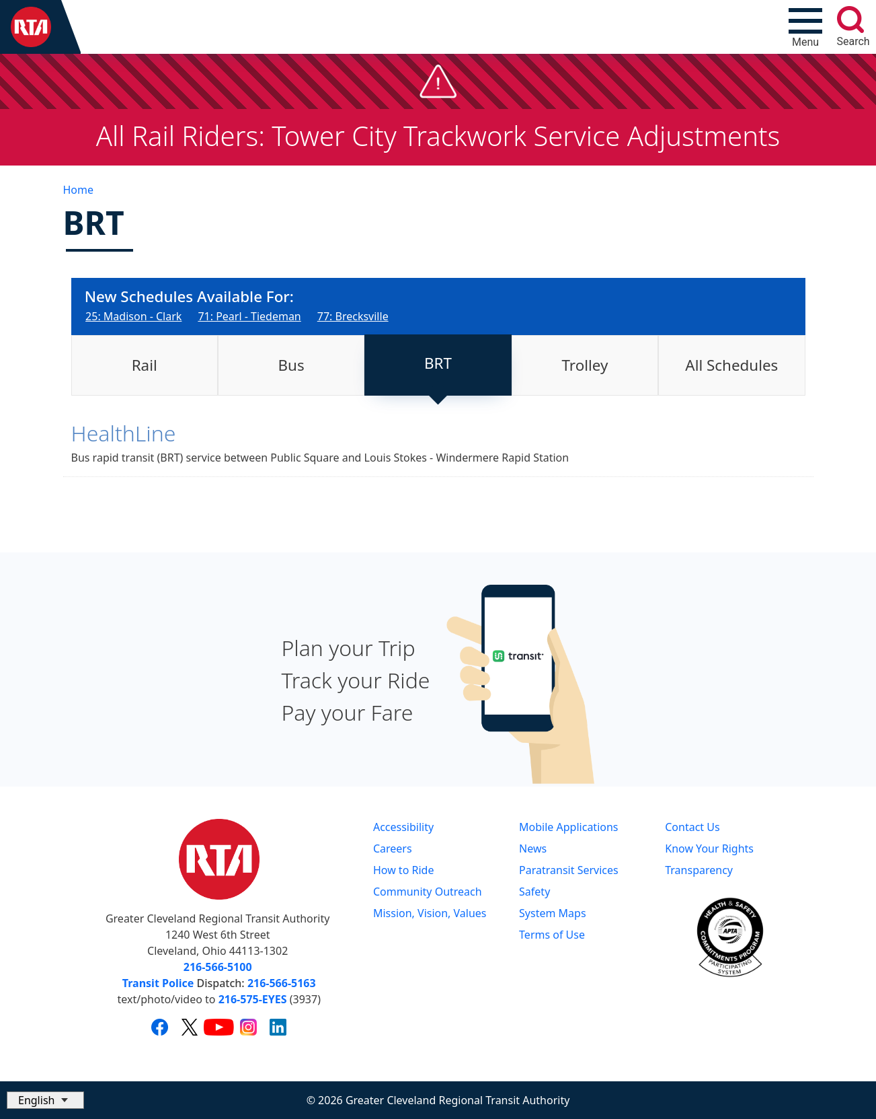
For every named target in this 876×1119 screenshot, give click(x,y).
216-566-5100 (218, 967)
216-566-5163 (281, 983)
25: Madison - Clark (133, 316)
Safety (534, 891)
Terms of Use (552, 934)
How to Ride (403, 870)
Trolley (585, 365)
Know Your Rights (709, 848)
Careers (392, 848)
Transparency (699, 870)
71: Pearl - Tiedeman (249, 316)
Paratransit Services (569, 870)
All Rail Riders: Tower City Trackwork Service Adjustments (438, 135)
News (533, 848)
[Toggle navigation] (805, 27)
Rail (144, 365)
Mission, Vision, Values (430, 913)
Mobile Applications (568, 827)
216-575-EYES (252, 999)
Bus (291, 365)
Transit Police (158, 983)
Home (78, 189)
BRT (438, 363)
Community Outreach (427, 891)
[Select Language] (45, 1100)
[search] (850, 19)
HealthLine (123, 433)
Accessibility (403, 827)
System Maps (552, 913)
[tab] (144, 365)
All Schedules (731, 365)
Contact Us (692, 827)
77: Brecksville (353, 316)
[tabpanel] (438, 452)
